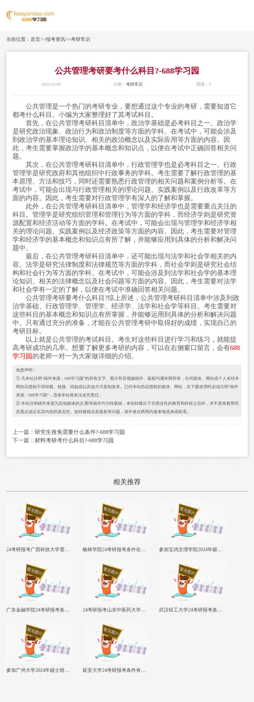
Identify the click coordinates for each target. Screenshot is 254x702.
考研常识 (80, 39)
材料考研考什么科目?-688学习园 (74, 440)
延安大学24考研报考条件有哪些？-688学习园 (116, 670)
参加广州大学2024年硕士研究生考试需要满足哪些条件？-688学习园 (40, 670)
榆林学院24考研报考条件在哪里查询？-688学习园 (116, 549)
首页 (35, 39)
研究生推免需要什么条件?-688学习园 (80, 432)
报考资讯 (55, 39)
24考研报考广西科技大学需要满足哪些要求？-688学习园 (40, 549)
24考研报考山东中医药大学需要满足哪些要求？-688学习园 (116, 610)
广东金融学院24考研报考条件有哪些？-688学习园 (40, 610)
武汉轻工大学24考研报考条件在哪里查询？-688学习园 (192, 610)
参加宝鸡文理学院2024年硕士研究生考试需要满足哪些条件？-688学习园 (192, 549)
